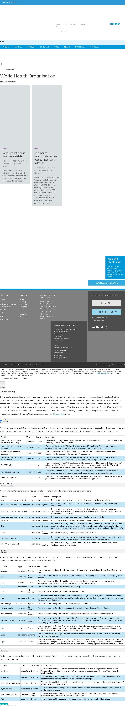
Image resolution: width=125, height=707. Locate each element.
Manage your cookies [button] (60, 358)
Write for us (97, 295)
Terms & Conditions (60, 350)
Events (2, 314)
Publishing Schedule (46, 304)
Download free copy (106, 282)
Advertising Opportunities (48, 306)
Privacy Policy (58, 353)
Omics (56, 47)
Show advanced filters (8, 82)
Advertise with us (71, 24)
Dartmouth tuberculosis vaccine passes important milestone (45, 158)
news (5, 148)
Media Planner (44, 301)
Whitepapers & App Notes (8, 304)
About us (59, 24)
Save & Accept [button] (4, 704)
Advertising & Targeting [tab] (7, 484)
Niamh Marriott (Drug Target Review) (44, 170)
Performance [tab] (3, 649)
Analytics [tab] (2, 550)
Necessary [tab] (3, 419)
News (2, 302)
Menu (2, 41)
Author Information (46, 311)
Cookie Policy (58, 355)
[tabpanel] (62, 453)
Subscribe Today (106, 312)
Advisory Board (44, 314)
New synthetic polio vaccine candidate (13, 154)
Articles (2, 299)
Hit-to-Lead (44, 47)
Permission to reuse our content (47, 317)
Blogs (1, 312)
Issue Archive (4, 319)
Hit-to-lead (23, 307)
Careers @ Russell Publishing (63, 348)
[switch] (1, 485)
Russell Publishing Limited (14, 365)
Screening (18, 47)
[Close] (2, 385)
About (56, 345)
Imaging (67, 47)
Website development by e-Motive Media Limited (110, 365)
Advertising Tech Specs (47, 309)
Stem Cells (31, 47)
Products (2, 317)
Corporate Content (5, 307)
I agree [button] (25, 378)
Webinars (3, 309)
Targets (5, 47)
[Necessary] (1, 420)
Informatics (80, 47)
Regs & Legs (94, 47)
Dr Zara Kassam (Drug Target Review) (14, 163)
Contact (106, 303)
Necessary (5, 421)
